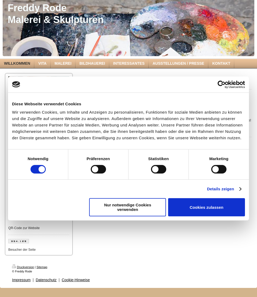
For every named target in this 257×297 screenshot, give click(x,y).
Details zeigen (220, 189)
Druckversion (23, 267)
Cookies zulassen (207, 207)
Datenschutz (46, 280)
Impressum (21, 280)
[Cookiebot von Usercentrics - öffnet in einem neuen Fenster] (221, 84)
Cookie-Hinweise (76, 280)
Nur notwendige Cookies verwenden (127, 207)
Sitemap (41, 267)
